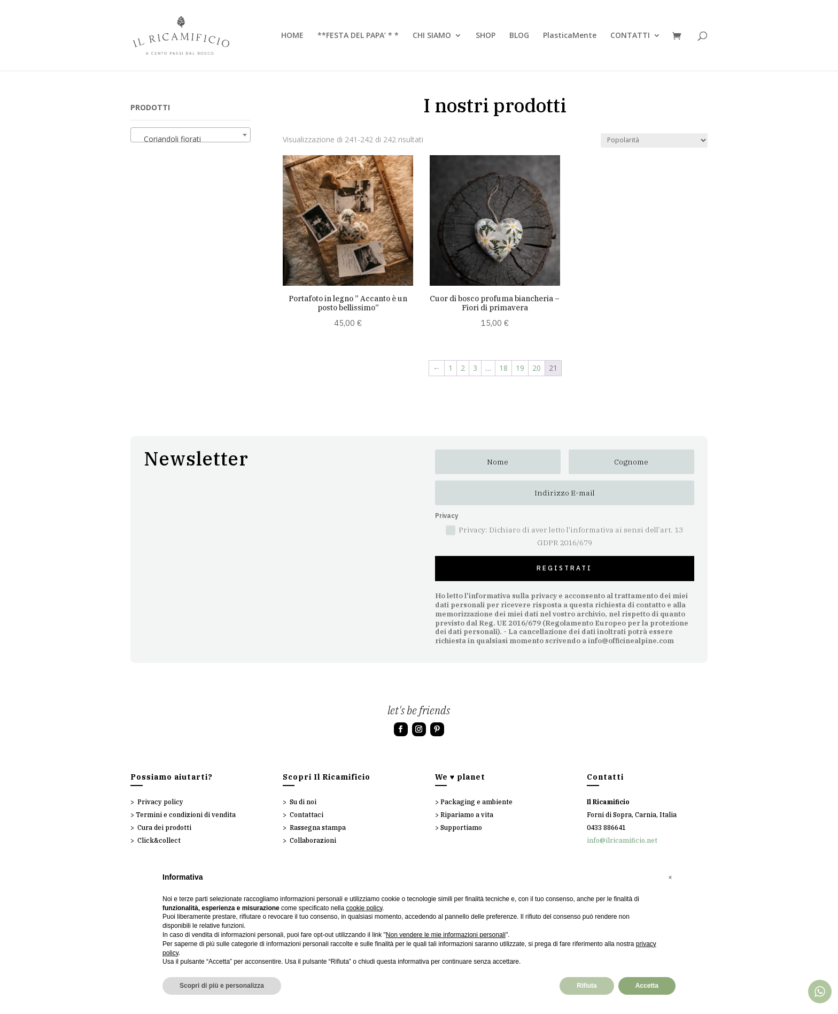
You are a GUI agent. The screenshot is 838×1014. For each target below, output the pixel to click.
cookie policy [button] (364, 908)
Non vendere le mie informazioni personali (446, 935)
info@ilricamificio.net (622, 840)
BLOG (519, 36)
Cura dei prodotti (164, 828)
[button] (670, 877)
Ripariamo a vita (466, 815)
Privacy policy (160, 802)
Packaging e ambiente (476, 802)
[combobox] (190, 134)
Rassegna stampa (318, 828)
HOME (292, 36)
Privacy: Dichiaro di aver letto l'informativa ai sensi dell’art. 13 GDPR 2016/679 (564, 536)
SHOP (485, 36)
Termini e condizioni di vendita (186, 815)
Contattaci (306, 815)
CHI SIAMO (432, 36)
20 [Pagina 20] (536, 368)
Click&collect (159, 840)
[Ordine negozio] (654, 140)
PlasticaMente (569, 36)
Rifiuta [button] (586, 985)
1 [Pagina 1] (450, 368)
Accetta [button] (646, 985)
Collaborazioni (313, 840)
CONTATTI (630, 36)
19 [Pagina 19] (520, 368)
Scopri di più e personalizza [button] (222, 985)
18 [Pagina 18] (503, 368)
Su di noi (303, 802)
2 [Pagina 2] (463, 368)
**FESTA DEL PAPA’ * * (358, 36)
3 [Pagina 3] (475, 368)
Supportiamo (461, 828)
